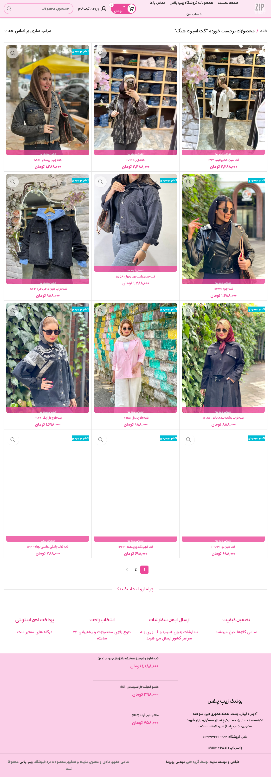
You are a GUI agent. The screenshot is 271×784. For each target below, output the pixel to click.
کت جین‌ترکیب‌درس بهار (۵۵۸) (135, 281)
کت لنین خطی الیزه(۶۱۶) (223, 164)
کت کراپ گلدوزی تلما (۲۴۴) (135, 553)
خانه (263, 35)
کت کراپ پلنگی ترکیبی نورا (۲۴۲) (47, 553)
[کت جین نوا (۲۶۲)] (223, 493)
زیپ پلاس (26, 769)
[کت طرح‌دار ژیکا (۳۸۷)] (47, 363)
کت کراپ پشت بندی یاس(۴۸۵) (223, 423)
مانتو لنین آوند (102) (144, 722)
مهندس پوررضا (174, 769)
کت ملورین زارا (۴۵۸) (135, 423)
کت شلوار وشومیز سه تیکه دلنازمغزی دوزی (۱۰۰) (129, 668)
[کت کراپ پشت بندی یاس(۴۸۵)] (223, 363)
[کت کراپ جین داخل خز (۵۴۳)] (47, 234)
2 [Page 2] (135, 576)
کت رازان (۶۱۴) (135, 164)
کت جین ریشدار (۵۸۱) (47, 164)
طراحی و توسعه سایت (225, 769)
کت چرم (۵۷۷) (223, 293)
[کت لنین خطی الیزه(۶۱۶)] (223, 104)
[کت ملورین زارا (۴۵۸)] (135, 363)
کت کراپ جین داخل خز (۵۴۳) (48, 293)
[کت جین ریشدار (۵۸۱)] (47, 104)
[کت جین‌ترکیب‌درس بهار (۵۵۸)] (135, 228)
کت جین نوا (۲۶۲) (223, 553)
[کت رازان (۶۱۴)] (135, 104)
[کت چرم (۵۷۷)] (223, 234)
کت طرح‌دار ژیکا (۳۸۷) (47, 423)
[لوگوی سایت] (257, 10)
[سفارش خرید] (28, 35)
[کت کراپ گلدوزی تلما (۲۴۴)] (135, 493)
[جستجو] (38, 10)
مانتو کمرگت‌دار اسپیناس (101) (138, 694)
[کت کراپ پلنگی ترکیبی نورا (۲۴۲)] (47, 493)
